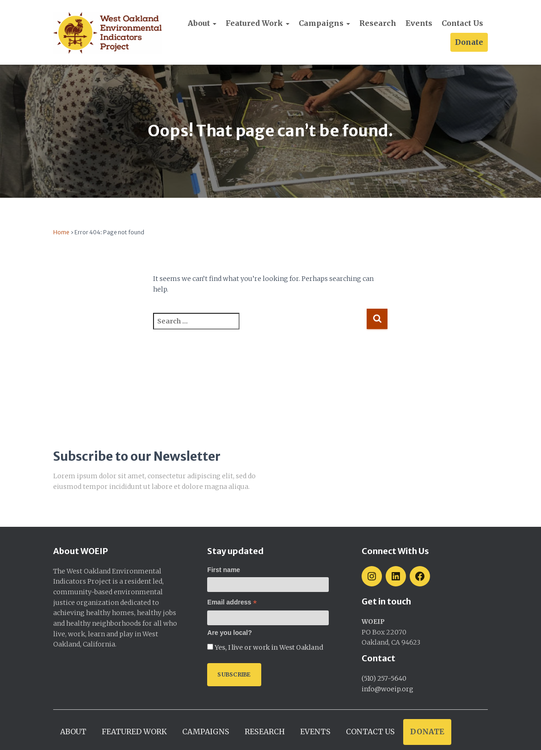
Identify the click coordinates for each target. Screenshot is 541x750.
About (202, 23)
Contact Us (462, 23)
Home (61, 232)
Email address (232, 602)
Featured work (257, 23)
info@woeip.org (387, 689)
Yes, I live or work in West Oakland (268, 647)
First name (223, 569)
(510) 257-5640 (384, 678)
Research (377, 23)
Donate (469, 42)
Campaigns (324, 23)
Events (419, 23)
